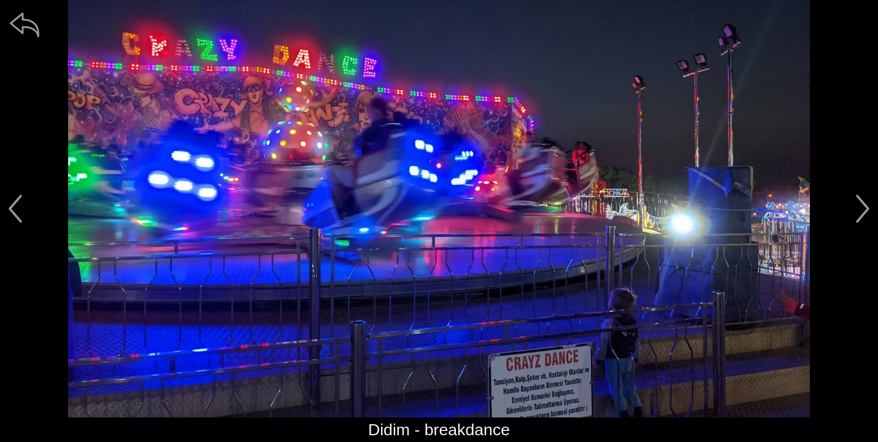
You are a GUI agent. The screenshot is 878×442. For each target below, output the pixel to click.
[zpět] (24, 24)
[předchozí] (15, 208)
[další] (862, 208)
